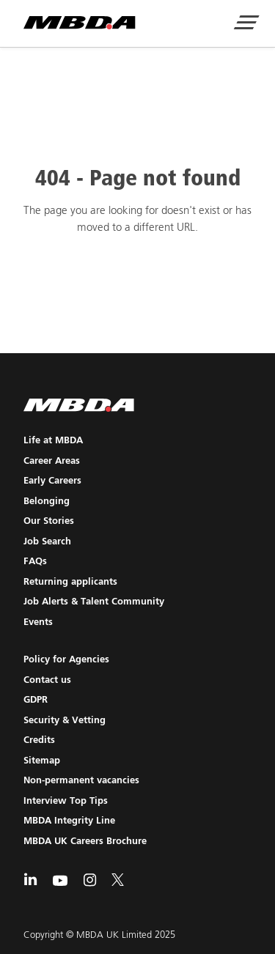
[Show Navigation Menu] (245, 24)
